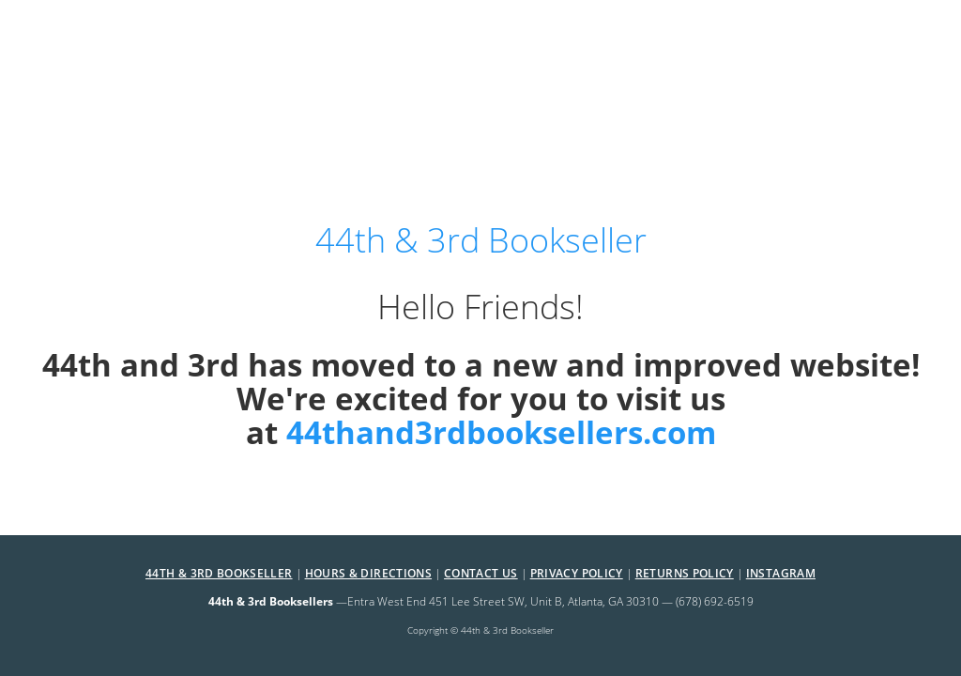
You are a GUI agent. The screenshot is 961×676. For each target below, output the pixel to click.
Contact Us (481, 573)
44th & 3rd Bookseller (219, 573)
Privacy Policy (576, 573)
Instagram (781, 573)
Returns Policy (684, 573)
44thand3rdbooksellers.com (501, 432)
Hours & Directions (368, 573)
